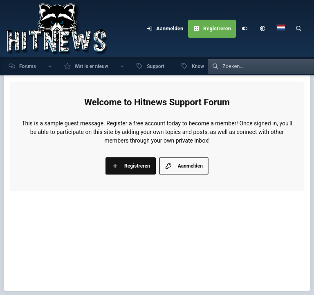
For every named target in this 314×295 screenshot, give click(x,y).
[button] (263, 29)
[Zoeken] (299, 29)
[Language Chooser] (281, 29)
